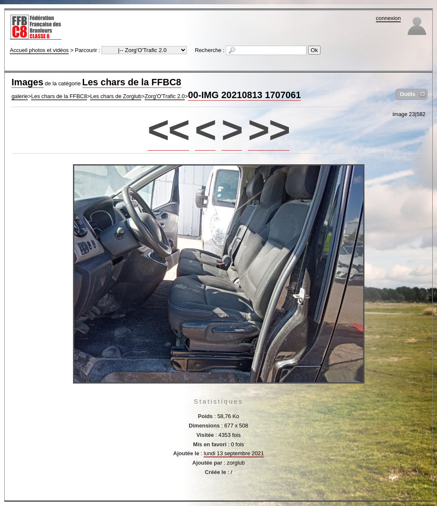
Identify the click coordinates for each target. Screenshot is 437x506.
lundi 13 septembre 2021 (234, 453)
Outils (407, 94)
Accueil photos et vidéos (39, 50)
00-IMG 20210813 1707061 (244, 95)
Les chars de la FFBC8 (131, 82)
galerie (20, 96)
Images (28, 82)
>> (268, 129)
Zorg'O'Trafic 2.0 (165, 96)
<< (168, 129)
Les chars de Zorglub (115, 96)
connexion (388, 18)
